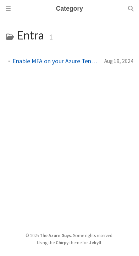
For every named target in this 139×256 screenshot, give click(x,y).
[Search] (131, 8)
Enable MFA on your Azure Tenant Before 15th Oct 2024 (55, 61)
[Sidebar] (8, 8)
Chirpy (62, 242)
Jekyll (95, 242)
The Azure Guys (55, 235)
